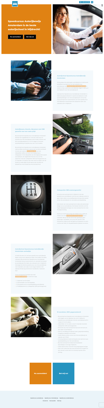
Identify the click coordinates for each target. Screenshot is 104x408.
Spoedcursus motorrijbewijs (51, 398)
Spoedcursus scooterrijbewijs (67, 398)
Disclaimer (45, 400)
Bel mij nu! (63, 373)
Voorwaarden (52, 400)
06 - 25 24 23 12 (84, 2)
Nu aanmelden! (40, 373)
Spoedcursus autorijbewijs (36, 398)
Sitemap (59, 400)
